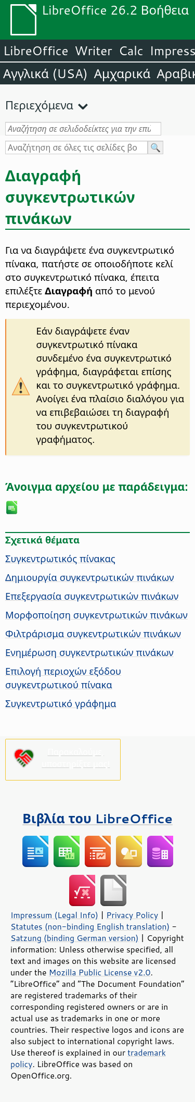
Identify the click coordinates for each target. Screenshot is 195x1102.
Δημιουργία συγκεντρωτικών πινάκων (89, 577)
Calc (131, 50)
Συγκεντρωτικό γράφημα (60, 703)
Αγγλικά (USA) (45, 73)
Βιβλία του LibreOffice (97, 818)
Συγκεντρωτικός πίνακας (60, 558)
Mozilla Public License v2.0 (100, 972)
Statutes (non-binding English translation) (90, 926)
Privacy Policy (132, 915)
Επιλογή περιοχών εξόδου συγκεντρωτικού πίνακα (63, 677)
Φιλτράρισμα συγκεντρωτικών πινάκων (93, 633)
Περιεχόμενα (39, 105)
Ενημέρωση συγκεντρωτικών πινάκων (89, 652)
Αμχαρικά (122, 73)
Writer (93, 50)
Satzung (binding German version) (74, 938)
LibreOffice (35, 50)
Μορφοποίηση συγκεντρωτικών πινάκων (96, 615)
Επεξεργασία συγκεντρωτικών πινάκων (91, 596)
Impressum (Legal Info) (54, 915)
